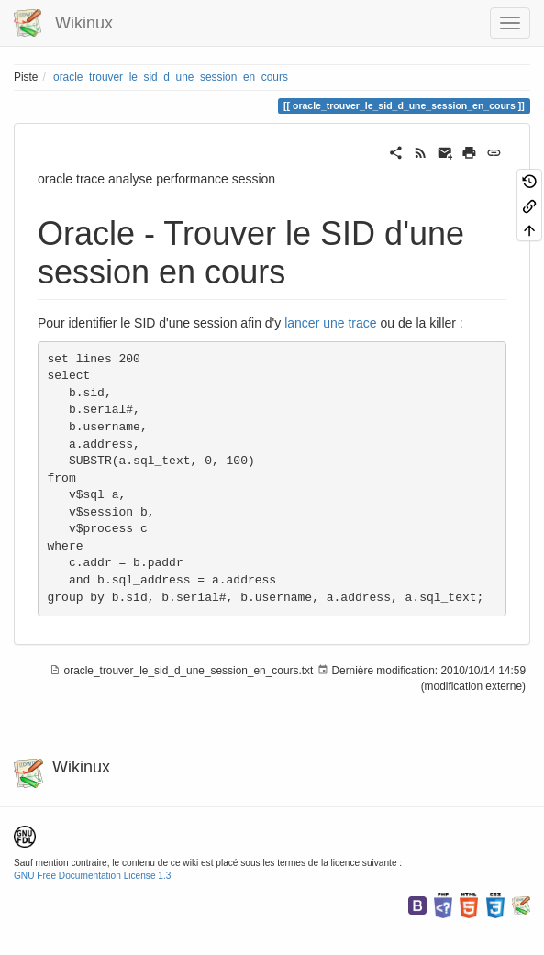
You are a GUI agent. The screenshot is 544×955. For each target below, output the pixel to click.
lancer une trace (330, 323)
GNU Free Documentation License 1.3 (92, 876)
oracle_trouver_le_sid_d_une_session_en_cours (170, 77)
